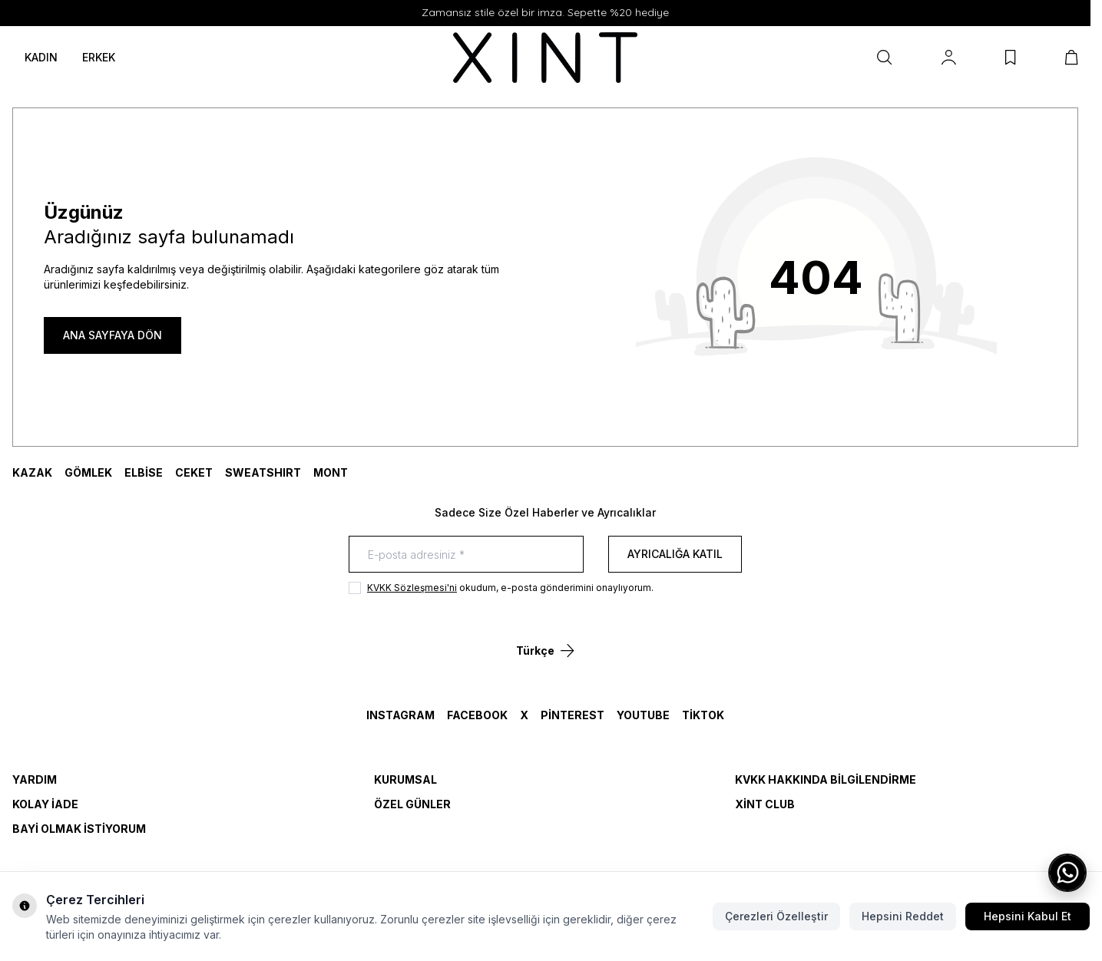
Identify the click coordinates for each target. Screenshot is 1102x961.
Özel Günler (412, 804)
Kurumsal (405, 779)
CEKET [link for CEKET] (194, 472)
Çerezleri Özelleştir (776, 916)
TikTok (703, 715)
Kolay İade (45, 804)
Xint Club (765, 804)
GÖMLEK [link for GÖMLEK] (88, 472)
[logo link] (545, 58)
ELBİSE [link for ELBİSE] (143, 472)
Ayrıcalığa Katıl (675, 553)
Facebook (477, 715)
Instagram (400, 715)
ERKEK (98, 57)
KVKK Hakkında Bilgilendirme (825, 779)
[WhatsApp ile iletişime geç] (1067, 873)
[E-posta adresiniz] (466, 554)
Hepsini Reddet (903, 916)
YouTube (643, 715)
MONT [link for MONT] (330, 472)
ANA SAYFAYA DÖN (112, 335)
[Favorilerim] (1010, 57)
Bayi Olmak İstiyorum (79, 828)
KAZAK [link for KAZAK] (32, 472)
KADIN (41, 57)
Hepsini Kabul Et (1027, 916)
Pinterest (572, 715)
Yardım (34, 779)
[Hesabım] (948, 57)
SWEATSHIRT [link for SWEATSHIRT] (263, 472)
